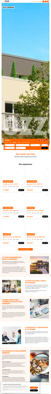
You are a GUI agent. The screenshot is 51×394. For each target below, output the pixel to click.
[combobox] (10, 145)
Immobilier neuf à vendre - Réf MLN (10, 184)
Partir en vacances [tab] (25, 142)
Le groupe (32, 1)
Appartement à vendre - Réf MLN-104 (10, 210)
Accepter (34, 387)
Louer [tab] (10, 142)
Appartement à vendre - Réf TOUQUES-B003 (36, 237)
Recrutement (40, 1)
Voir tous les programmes (25, 249)
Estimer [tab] (19, 142)
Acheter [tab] (6, 142)
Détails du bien (21, 190)
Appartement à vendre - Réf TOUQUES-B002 (12, 237)
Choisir (34, 390)
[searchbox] (9, 145)
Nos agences (36, 1)
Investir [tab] (14, 142)
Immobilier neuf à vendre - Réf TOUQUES (35, 210)
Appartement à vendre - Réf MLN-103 (34, 184)
